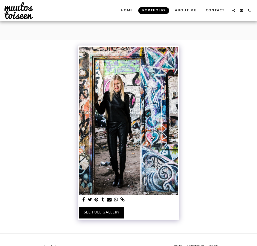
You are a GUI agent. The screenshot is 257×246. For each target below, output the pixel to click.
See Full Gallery (102, 212)
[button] (233, 10)
